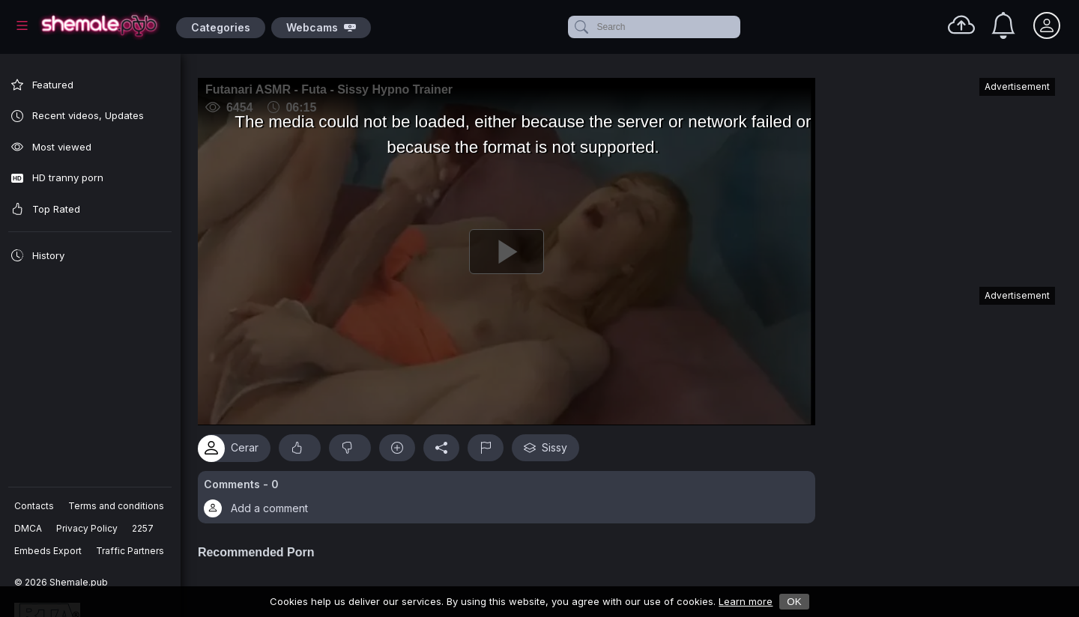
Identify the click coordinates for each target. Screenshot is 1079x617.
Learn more (746, 601)
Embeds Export (48, 550)
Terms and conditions (117, 505)
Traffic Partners (131, 550)
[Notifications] (1003, 25)
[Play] (510, 249)
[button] (510, 492)
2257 (143, 528)
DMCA (29, 528)
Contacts (35, 505)
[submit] (580, 27)
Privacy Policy (87, 528)
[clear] (737, 27)
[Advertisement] (942, 175)
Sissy (553, 443)
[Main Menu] (22, 25)
